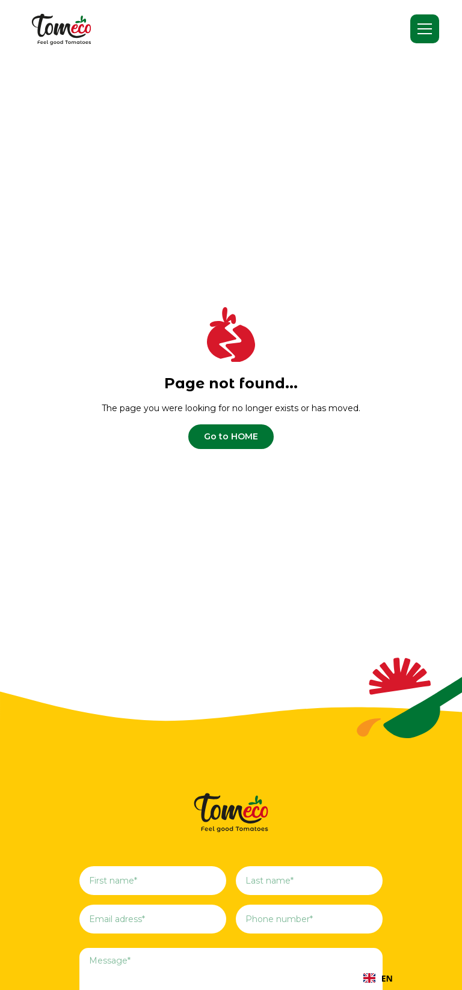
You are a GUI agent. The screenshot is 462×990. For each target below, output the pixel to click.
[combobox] (378, 978)
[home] (61, 29)
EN (378, 978)
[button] (424, 28)
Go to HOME (231, 436)
